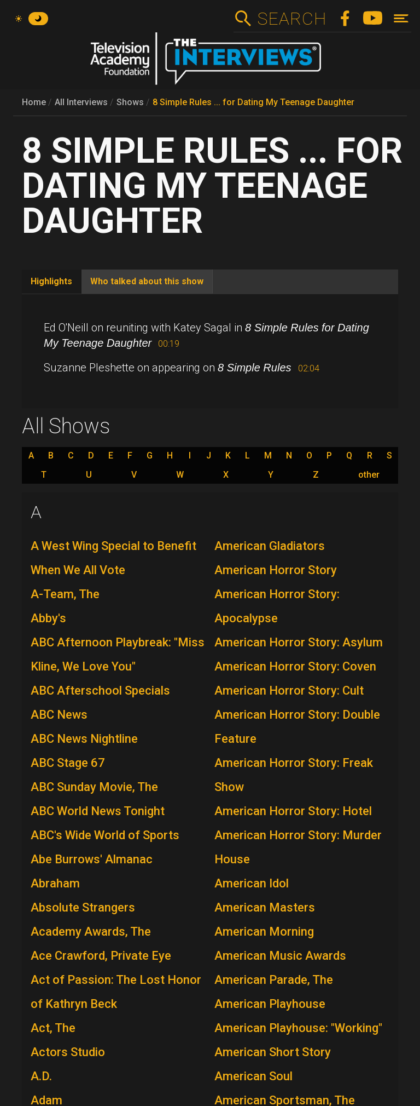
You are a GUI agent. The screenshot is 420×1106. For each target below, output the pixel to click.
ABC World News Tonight (98, 811)
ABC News (59, 714)
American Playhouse (269, 1004)
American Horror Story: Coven (295, 666)
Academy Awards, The (91, 931)
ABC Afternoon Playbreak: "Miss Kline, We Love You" (118, 654)
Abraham (55, 883)
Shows (130, 102)
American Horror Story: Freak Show (293, 775)
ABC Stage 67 (68, 763)
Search (291, 18)
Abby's (48, 618)
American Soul (253, 1076)
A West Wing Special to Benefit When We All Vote (113, 558)
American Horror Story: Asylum (298, 642)
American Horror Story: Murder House (298, 847)
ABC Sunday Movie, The (94, 787)
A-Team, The (65, 594)
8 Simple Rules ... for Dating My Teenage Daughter (253, 102)
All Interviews (81, 102)
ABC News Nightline (84, 739)
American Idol (251, 883)
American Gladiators (269, 546)
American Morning (264, 931)
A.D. (41, 1076)
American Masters (264, 907)
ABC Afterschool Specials (100, 690)
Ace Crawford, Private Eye (101, 955)
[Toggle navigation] (401, 18)
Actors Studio (68, 1052)
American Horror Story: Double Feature (297, 727)
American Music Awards (280, 955)
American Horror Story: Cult (289, 690)
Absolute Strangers (83, 907)
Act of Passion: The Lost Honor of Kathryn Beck (116, 992)
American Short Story (272, 1052)
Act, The (53, 1028)
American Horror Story (275, 570)
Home (34, 102)
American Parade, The (273, 980)
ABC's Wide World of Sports (105, 835)
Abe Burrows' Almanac (92, 859)
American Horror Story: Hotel (293, 811)
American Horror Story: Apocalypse (277, 606)
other (369, 475)
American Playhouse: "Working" (298, 1028)
